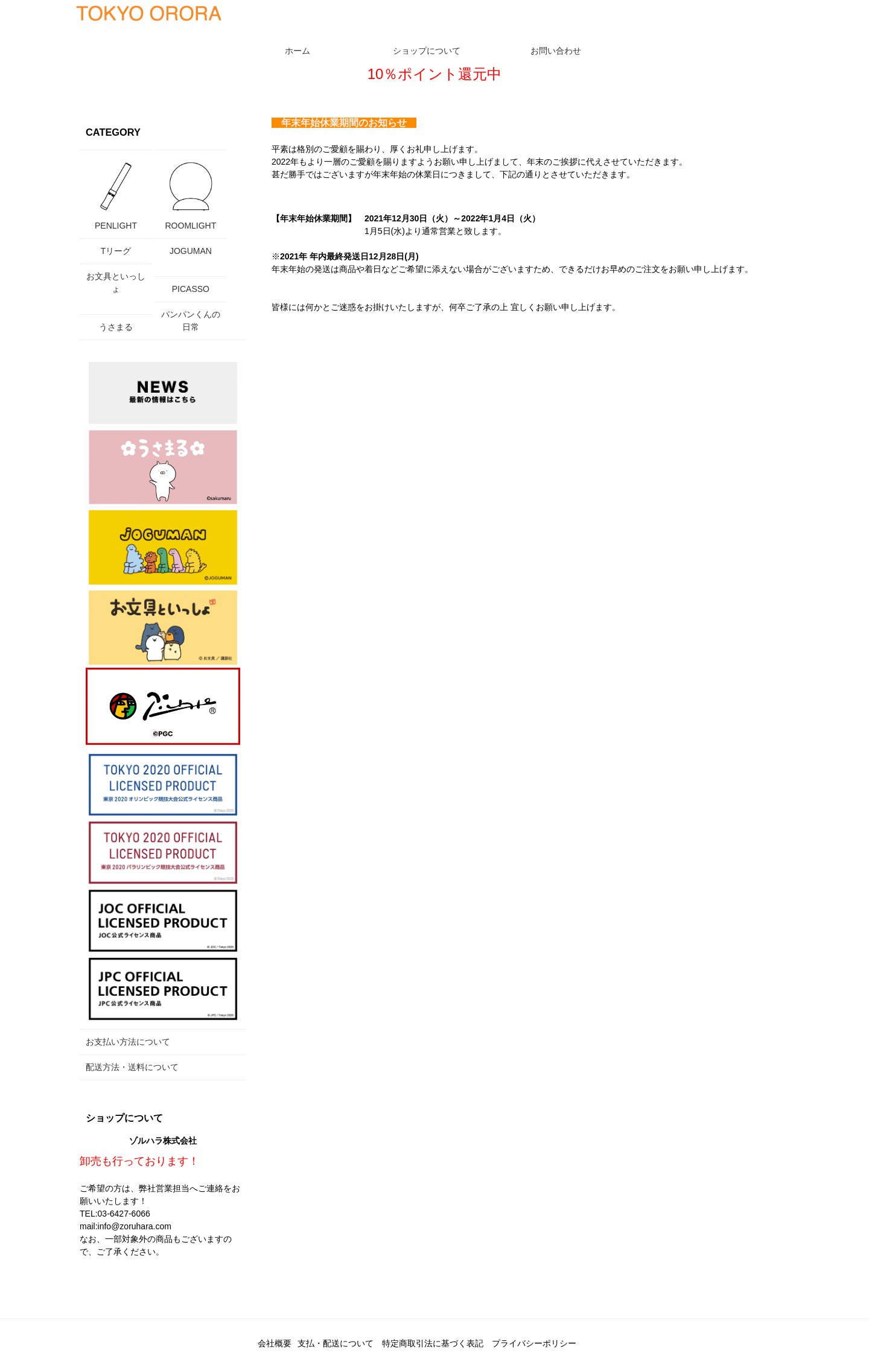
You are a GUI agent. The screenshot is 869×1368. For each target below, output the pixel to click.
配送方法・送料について (132, 1067)
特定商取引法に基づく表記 (432, 1343)
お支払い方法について (128, 1042)
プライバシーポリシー (534, 1343)
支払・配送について (336, 1343)
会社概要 (274, 1343)
